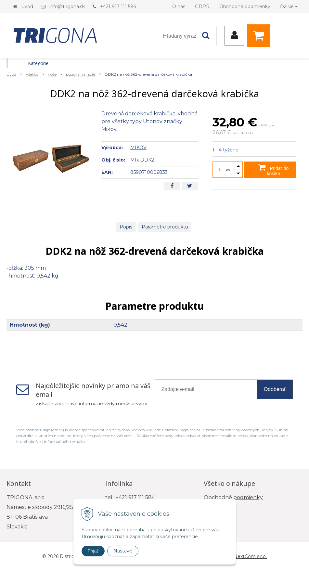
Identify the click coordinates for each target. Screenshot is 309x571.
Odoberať (275, 389)
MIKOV (138, 147)
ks (228, 169)
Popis (126, 227)
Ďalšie (289, 6)
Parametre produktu (165, 227)
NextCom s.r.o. (250, 556)
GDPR (202, 6)
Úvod (27, 6)
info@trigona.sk (67, 6)
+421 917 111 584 (118, 6)
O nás (178, 6)
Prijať (93, 550)
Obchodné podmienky (244, 6)
